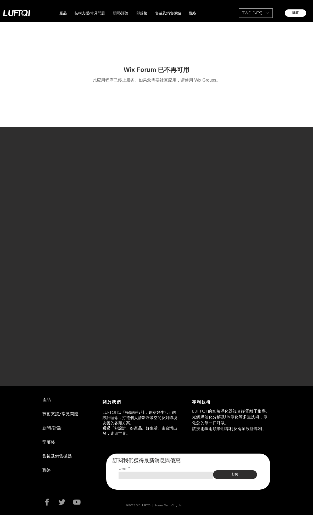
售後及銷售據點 (57, 456)
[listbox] (256, 13)
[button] (63, 13)
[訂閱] (235, 474)
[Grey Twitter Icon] (61, 502)
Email (123, 468)
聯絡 (46, 470)
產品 (46, 399)
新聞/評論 (52, 428)
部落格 (48, 442)
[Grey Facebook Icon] (47, 502)
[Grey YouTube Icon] (76, 502)
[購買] (295, 13)
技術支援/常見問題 (60, 413)
